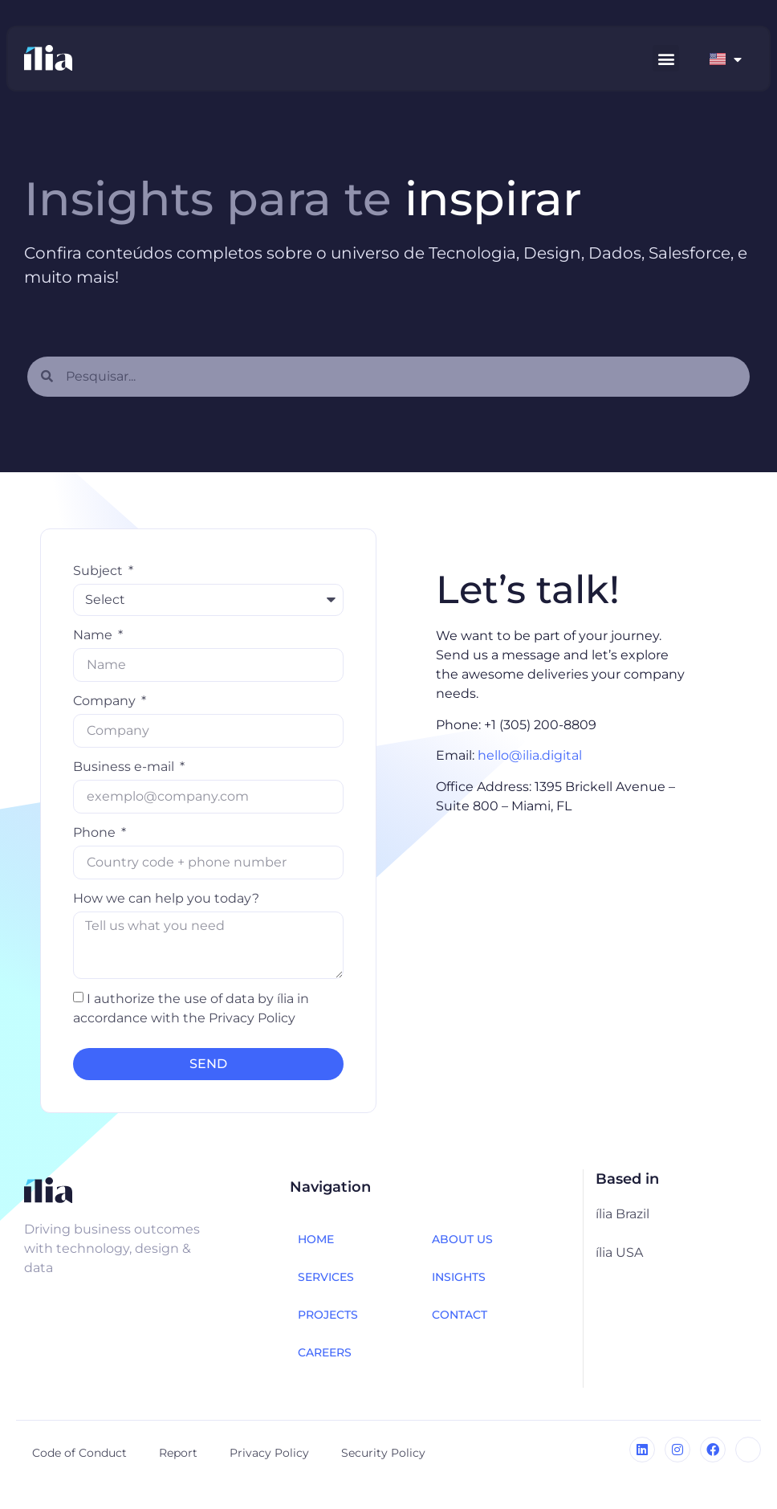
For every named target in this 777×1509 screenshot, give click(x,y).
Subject (99, 570)
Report (178, 1453)
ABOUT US (462, 1239)
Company (106, 700)
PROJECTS (328, 1314)
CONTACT (459, 1314)
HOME (316, 1239)
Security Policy (383, 1453)
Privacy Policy (269, 1453)
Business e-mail (125, 766)
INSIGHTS (459, 1277)
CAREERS (325, 1352)
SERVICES (326, 1277)
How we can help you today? (166, 898)
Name (94, 634)
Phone (96, 832)
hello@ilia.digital (530, 755)
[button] (666, 58)
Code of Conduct (79, 1453)
